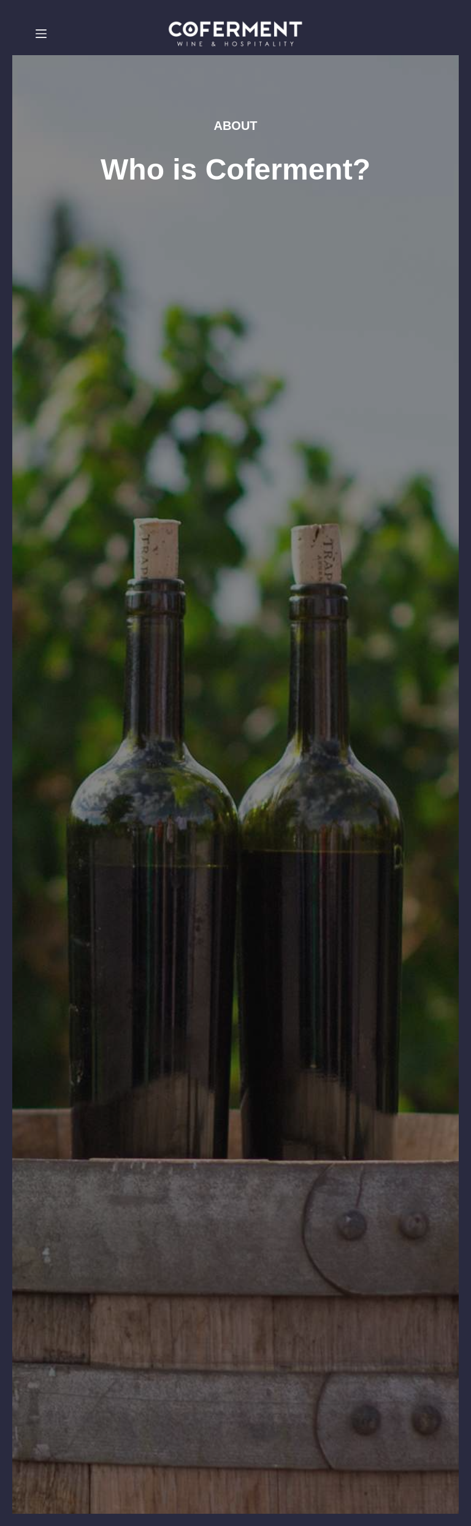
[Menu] (41, 33)
